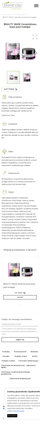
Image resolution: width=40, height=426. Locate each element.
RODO (4, 334)
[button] (35, 37)
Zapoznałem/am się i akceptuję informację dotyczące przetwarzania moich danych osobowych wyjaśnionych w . (19, 331)
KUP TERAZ (10, 89)
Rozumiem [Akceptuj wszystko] (12, 416)
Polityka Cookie (18, 411)
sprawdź (20, 297)
